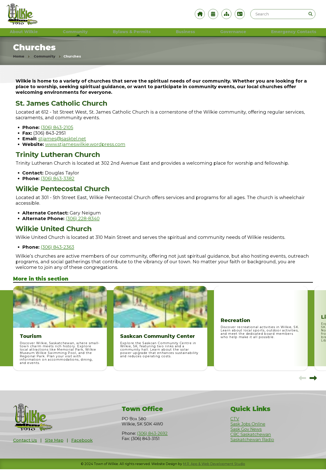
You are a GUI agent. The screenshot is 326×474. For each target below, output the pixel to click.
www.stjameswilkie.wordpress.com (85, 149)
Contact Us (25, 445)
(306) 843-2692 (152, 438)
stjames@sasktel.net (62, 143)
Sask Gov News (246, 433)
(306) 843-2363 (57, 252)
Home (18, 61)
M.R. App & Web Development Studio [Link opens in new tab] (214, 469)
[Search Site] (282, 14)
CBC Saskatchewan (250, 439)
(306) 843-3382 (57, 183)
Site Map (54, 445)
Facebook (82, 445)
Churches (72, 61)
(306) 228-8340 (83, 223)
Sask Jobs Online (247, 428)
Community (44, 61)
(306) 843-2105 (57, 132)
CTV (234, 423)
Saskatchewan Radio (252, 444)
